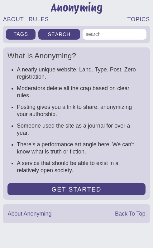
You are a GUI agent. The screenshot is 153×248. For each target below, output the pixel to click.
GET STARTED (77, 189)
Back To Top (130, 214)
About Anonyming (30, 214)
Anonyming (76, 7)
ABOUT (13, 19)
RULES (39, 19)
